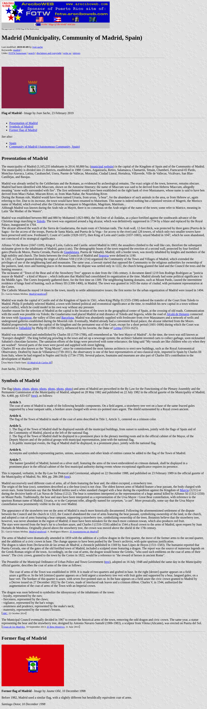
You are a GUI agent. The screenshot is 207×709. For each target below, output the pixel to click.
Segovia (104, 255)
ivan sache (37, 46)
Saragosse (25, 317)
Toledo (41, 221)
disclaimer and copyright (48, 53)
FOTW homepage (17, 53)
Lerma (118, 328)
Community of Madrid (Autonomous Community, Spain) (44, 146)
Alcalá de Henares (178, 314)
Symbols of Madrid (21, 126)
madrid (16, 50)
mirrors (76, 53)
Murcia (184, 490)
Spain (12, 143)
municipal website (102, 166)
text (34, 395)
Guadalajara (71, 252)
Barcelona (67, 317)
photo (17, 388)
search (31, 53)
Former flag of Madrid (23, 130)
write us (67, 53)
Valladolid (25, 328)
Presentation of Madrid (23, 123)
